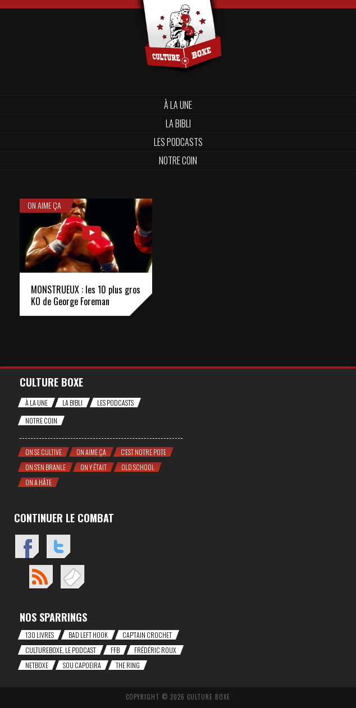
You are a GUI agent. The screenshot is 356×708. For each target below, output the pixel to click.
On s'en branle (45, 467)
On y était (93, 467)
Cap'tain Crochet (147, 635)
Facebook (26, 547)
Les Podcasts (178, 142)
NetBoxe (36, 665)
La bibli (178, 123)
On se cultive (43, 452)
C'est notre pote (143, 452)
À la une (178, 105)
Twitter (58, 547)
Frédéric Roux (155, 650)
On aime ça (44, 205)
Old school (137, 467)
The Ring (128, 665)
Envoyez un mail (72, 577)
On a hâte (38, 482)
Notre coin (178, 160)
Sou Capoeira (82, 665)
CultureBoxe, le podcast (60, 650)
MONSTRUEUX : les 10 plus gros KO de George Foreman (85, 295)
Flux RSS (40, 577)
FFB (115, 650)
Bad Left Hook (88, 635)
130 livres (39, 635)
